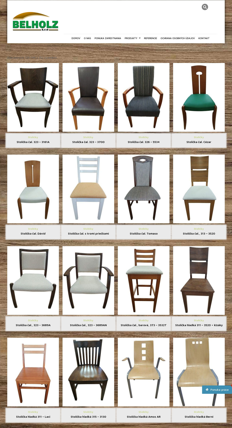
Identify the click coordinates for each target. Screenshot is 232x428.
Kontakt (204, 38)
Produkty (132, 38)
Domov (76, 38)
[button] (205, 7)
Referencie (150, 38)
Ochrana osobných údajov (178, 38)
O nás (87, 38)
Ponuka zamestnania (108, 38)
